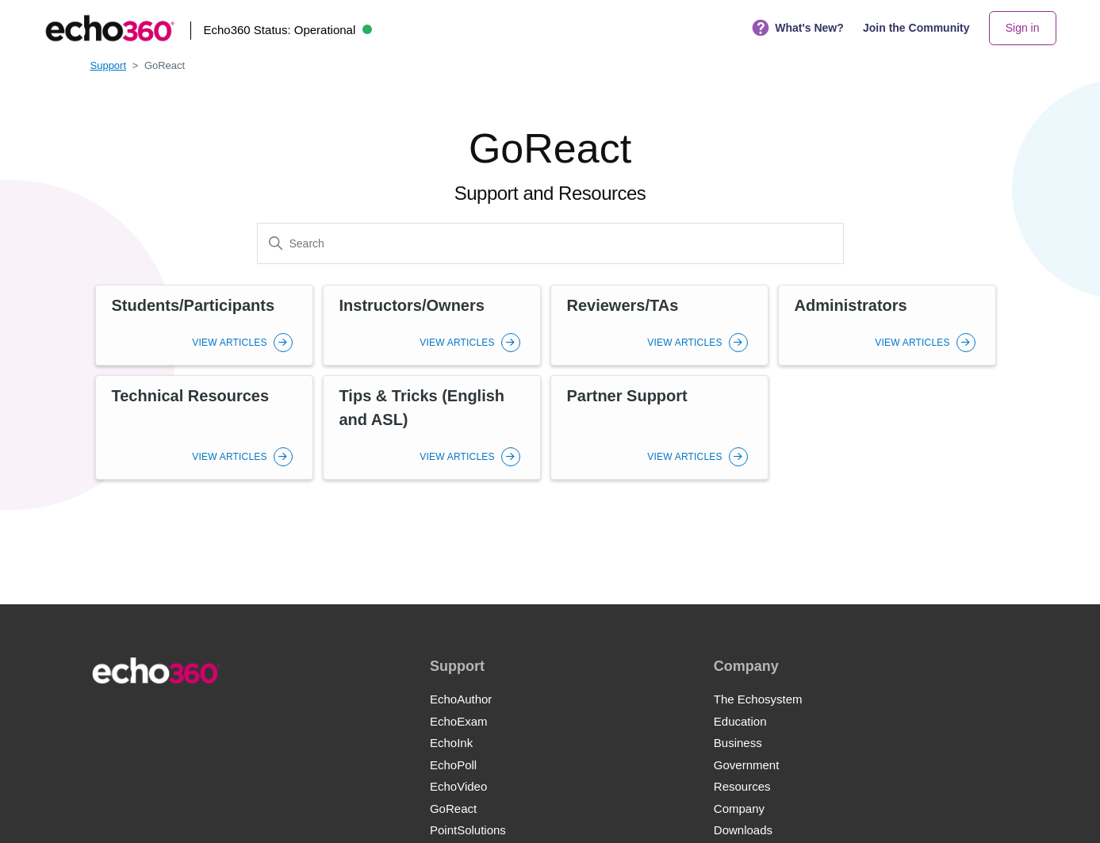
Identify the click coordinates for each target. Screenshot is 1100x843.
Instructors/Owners (412, 305)
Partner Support (627, 395)
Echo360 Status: (287, 29)
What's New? (798, 28)
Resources (742, 786)
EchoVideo (458, 786)
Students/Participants (193, 305)
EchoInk (451, 742)
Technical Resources (191, 395)
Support (108, 65)
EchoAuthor (461, 699)
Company (739, 808)
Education (740, 721)
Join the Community (916, 27)
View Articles (242, 342)
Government (747, 765)
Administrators (851, 305)
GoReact (453, 808)
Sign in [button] (1023, 27)
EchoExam (459, 721)
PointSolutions (468, 830)
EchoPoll (453, 765)
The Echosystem (758, 699)
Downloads (743, 830)
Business (738, 742)
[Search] (550, 243)
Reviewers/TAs (623, 305)
